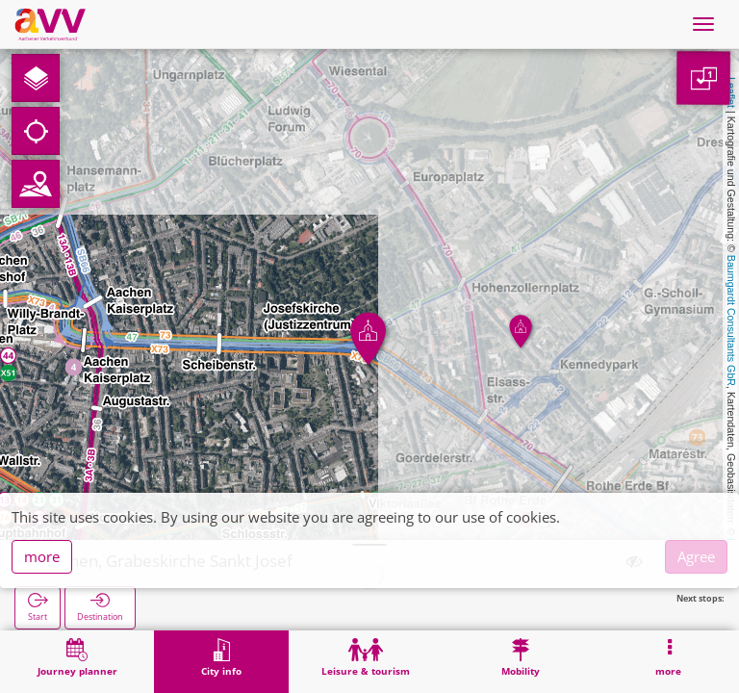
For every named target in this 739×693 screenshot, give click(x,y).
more (42, 556)
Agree (696, 556)
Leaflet (731, 92)
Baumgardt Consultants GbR (731, 320)
